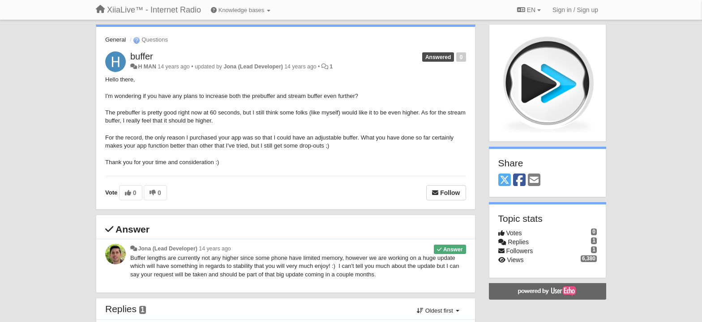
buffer (141, 56)
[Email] (534, 180)
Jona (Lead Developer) (253, 67)
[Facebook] (519, 180)
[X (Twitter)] (504, 180)
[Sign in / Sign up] (575, 9)
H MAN (147, 67)
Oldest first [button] (438, 310)
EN (529, 9)
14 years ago (215, 249)
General (115, 39)
